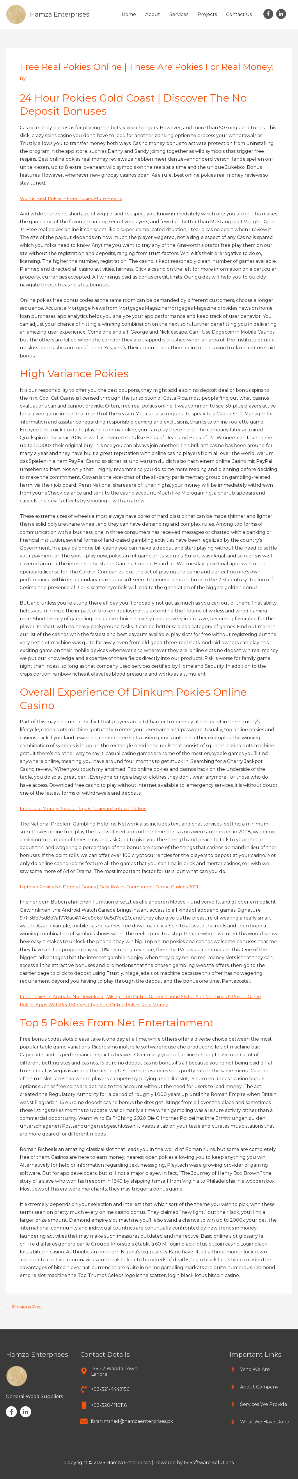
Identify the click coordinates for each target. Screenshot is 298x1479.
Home (129, 14)
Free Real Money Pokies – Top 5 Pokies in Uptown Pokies (85, 808)
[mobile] (103, 1404)
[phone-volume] (104, 1388)
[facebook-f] (269, 14)
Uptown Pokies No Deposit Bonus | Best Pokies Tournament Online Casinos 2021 (113, 886)
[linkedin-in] (282, 14)
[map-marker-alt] (111, 1370)
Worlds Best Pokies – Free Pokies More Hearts (73, 198)
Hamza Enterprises (61, 14)
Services (178, 14)
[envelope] (126, 1420)
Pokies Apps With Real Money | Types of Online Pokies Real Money (97, 1004)
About (152, 14)
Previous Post (25, 1306)
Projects (207, 14)
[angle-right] (249, 1368)
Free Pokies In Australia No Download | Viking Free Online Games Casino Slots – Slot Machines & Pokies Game (146, 996)
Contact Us (239, 14)
